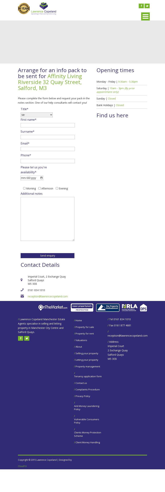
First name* (28, 120)
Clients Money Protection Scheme (87, 434)
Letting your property (87, 359)
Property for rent (85, 333)
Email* (25, 143)
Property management (88, 366)
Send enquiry (47, 255)
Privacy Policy (83, 396)
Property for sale (85, 327)
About (79, 346)
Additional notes (32, 194)
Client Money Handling (88, 442)
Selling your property (87, 353)
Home (79, 320)
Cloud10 (22, 466)
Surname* (27, 131)
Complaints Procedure (88, 389)
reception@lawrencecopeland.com (48, 296)
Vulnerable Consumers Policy (86, 421)
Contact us (81, 383)
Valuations (81, 340)
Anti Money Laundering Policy (86, 407)
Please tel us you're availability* (34, 169)
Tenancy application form (88, 376)
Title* (24, 109)
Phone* (26, 155)
